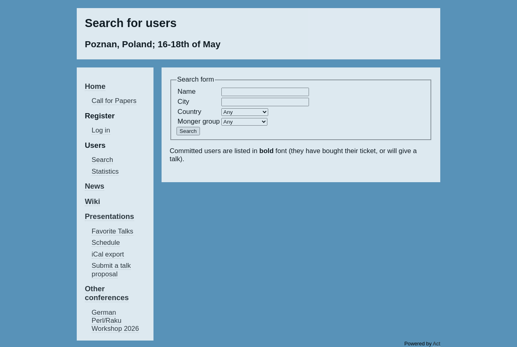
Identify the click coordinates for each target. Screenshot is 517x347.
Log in (101, 130)
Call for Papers (114, 101)
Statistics (105, 171)
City (183, 101)
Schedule (106, 242)
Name (187, 91)
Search (102, 160)
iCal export (108, 254)
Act (437, 344)
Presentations (109, 216)
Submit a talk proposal (111, 270)
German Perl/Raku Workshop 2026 (115, 320)
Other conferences (107, 293)
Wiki (92, 201)
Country (190, 112)
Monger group (199, 121)
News (94, 186)
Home (95, 86)
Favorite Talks (112, 231)
